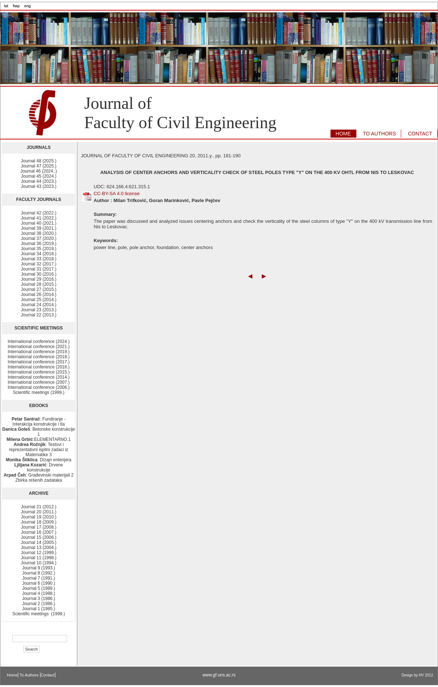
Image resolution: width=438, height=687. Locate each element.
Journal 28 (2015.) (38, 284)
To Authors (30, 675)
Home (12, 675)
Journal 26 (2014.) (38, 294)
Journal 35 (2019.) (38, 248)
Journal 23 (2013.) (38, 309)
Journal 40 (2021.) (38, 223)
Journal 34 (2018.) (38, 253)
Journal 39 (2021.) (38, 228)
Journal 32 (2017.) (38, 263)
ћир (16, 6)
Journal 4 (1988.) (38, 593)
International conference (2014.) (39, 377)
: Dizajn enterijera (38, 459)
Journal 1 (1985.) (38, 608)
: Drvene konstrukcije (38, 467)
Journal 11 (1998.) (38, 557)
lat (6, 6)
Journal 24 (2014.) (38, 304)
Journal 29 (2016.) (38, 279)
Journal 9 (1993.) (38, 567)
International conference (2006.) (39, 387)
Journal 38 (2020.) (38, 233)
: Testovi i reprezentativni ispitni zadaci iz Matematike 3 (39, 449)
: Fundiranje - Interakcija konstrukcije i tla (39, 421)
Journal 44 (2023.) (38, 181)
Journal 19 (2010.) (38, 517)
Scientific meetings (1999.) (38, 392)
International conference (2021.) (39, 346)
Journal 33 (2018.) (38, 258)
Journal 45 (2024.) (38, 176)
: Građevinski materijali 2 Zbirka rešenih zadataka (39, 478)
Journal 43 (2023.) (38, 186)
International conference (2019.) (39, 351)
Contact (48, 675)
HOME (343, 134)
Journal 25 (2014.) (38, 299)
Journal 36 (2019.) (38, 243)
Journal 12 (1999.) (38, 552)
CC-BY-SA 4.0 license (117, 193)
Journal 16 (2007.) (38, 532)
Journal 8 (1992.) (38, 573)
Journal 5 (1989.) (38, 588)
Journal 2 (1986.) (38, 603)
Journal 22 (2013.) (38, 314)
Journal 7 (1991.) (38, 578)
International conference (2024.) (39, 341)
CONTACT (420, 134)
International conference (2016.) (39, 367)
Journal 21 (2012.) (38, 506)
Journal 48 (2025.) (38, 160)
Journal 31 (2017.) (38, 269)
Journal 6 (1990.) (38, 583)
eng (27, 6)
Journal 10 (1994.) (38, 562)
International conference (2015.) (39, 372)
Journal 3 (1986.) (38, 598)
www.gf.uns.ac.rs (219, 675)
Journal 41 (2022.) (38, 218)
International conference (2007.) (39, 382)
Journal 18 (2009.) (38, 522)
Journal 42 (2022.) (38, 213)
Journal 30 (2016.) (38, 274)
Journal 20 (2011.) (38, 511)
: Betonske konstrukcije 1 (38, 432)
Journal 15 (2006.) (38, 537)
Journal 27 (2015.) (38, 289)
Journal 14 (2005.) (38, 542)
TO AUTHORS (379, 134)
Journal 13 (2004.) (38, 547)
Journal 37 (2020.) (38, 238)
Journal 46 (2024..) (38, 171)
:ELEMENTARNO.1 (39, 439)
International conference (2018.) (39, 356)
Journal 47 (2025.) (38, 166)
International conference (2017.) (39, 361)
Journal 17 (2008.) (38, 527)
